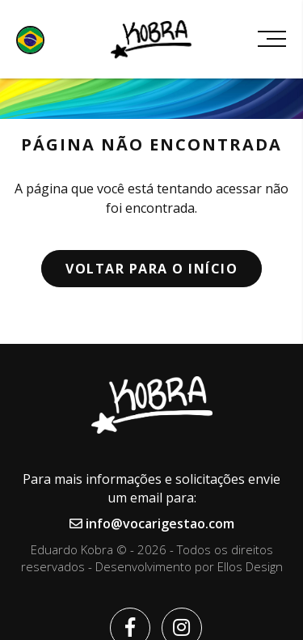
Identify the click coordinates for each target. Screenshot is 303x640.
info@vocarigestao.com (151, 523)
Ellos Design (250, 566)
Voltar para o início (151, 269)
